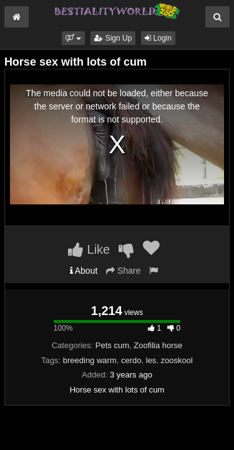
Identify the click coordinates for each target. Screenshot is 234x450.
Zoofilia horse (158, 345)
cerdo (131, 360)
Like (89, 249)
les (151, 360)
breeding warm (90, 360)
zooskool (177, 360)
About (84, 271)
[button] (73, 38)
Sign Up (113, 38)
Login (158, 38)
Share (123, 271)
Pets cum (112, 345)
